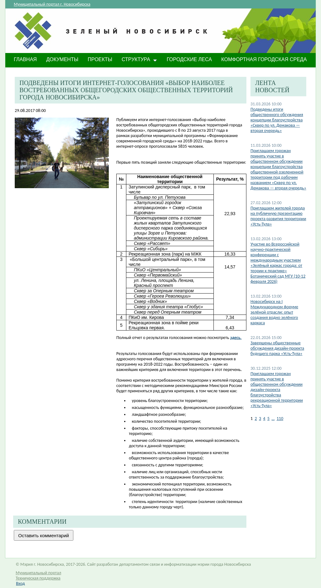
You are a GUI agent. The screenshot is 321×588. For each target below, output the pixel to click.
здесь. (236, 337)
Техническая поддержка (38, 578)
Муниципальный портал (38, 572)
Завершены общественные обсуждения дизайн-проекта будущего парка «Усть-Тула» (277, 348)
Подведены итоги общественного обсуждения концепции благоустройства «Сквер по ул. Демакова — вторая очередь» (276, 120)
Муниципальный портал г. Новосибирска (52, 4)
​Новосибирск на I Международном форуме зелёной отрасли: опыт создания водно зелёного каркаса (274, 312)
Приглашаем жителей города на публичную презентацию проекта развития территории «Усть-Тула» (278, 216)
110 (279, 418)
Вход (20, 583)
